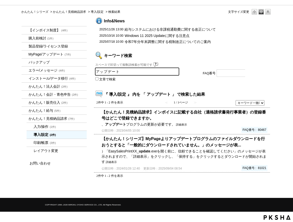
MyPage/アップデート (50, 54)
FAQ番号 (209, 73)
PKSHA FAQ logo (277, 217)
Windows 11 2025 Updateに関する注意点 (157, 36)
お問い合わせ (40, 163)
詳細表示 (181, 124)
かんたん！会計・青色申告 (53, 94)
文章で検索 (107, 79)
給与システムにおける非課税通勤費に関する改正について (170, 29)
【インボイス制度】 (48, 30)
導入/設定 (97, 12)
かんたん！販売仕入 (48, 102)
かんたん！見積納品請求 (69, 12)
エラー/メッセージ (47, 70)
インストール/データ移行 (52, 78)
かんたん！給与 (45, 110)
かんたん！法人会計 (48, 86)
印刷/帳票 (45, 143)
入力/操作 (45, 127)
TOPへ (259, 190)
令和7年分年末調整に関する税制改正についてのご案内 (168, 42)
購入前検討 (41, 38)
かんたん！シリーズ (34, 12)
